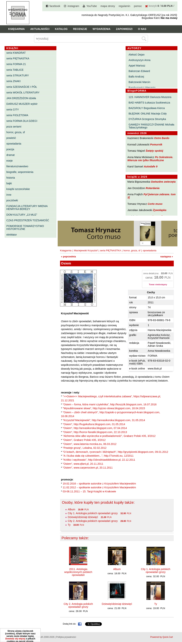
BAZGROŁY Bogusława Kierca (147, 108)
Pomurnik (156, 144)
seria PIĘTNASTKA (17, 58)
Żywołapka (159, 210)
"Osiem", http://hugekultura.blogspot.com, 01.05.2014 (94, 424)
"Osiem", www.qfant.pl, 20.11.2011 (83, 463)
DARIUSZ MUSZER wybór (22, 103)
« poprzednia (68, 256)
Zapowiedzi (124, 28)
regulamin (124, 6)
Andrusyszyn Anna (139, 60)
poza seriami (13, 126)
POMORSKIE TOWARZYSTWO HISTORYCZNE (25, 227)
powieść (11, 137)
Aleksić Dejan (136, 54)
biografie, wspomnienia (19, 172)
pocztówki (12, 200)
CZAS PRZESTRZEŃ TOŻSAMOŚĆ (27, 220)
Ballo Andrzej (136, 76)
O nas (142, 28)
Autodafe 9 (150, 166)
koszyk (153, 5)
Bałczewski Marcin (139, 82)
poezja (10, 149)
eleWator (11, 234)
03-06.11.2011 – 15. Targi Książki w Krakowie (89, 491)
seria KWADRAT (16, 52)
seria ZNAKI (13, 81)
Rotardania (152, 188)
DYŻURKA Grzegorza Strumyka (147, 119)
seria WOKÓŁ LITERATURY (23, 92)
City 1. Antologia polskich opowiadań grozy (93, 513)
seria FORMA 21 (16, 64)
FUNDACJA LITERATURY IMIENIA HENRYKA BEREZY (27, 207)
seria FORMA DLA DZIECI (21, 120)
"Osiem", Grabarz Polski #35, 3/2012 (84, 440)
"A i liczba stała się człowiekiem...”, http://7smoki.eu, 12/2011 (98, 455)
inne (8, 194)
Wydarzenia (102, 28)
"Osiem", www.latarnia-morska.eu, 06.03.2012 (89, 444)
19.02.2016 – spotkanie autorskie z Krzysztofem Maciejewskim (99, 483)
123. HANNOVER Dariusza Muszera (150, 97)
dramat (10, 154)
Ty (69, 524)
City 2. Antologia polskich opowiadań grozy (93, 520)
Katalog (61, 28)
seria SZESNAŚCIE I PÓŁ (21, 86)
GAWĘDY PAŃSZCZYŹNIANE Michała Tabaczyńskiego (151, 126)
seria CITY (12, 109)
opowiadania (13, 143)
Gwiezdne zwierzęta (163, 181)
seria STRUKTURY (17, 75)
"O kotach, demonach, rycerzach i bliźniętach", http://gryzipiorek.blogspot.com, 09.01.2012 (115, 451)
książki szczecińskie (18, 189)
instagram (73, 6)
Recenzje (80, 28)
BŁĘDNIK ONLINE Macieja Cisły (148, 113)
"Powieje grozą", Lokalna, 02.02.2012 (85, 447)
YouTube (91, 6)
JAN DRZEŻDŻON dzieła (21, 98)
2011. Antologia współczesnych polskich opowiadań (78, 572)
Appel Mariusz (137, 65)
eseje (9, 160)
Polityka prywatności (66, 637)
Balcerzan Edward (139, 71)
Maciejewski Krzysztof (86, 250)
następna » (166, 256)
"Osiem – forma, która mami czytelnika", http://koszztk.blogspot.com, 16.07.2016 (110, 404)
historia (10, 177)
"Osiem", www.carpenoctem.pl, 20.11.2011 (88, 467)
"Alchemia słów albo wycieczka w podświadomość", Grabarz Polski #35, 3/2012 (109, 435)
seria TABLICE (15, 69)
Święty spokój (154, 150)
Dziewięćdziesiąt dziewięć (83, 517)
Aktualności (39, 28)
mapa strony (108, 6)
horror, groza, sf (15, 132)
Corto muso (155, 203)
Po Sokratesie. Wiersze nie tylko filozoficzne (150, 159)
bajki (9, 183)
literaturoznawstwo (17, 166)
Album (71, 509)
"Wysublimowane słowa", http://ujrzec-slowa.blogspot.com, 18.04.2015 (104, 408)
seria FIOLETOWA (17, 115)
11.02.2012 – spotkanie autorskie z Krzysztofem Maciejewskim (99, 487)
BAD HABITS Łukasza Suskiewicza (149, 102)
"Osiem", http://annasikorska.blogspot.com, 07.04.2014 (95, 428)
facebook (55, 6)
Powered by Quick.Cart (161, 637)
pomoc (138, 6)
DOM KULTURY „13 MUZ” (21, 214)
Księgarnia (16, 28)
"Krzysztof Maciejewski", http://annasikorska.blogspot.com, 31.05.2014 (104, 420)
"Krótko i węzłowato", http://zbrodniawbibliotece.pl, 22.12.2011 (99, 459)
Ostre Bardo (161, 138)
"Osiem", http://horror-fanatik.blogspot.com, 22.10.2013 (95, 432)
